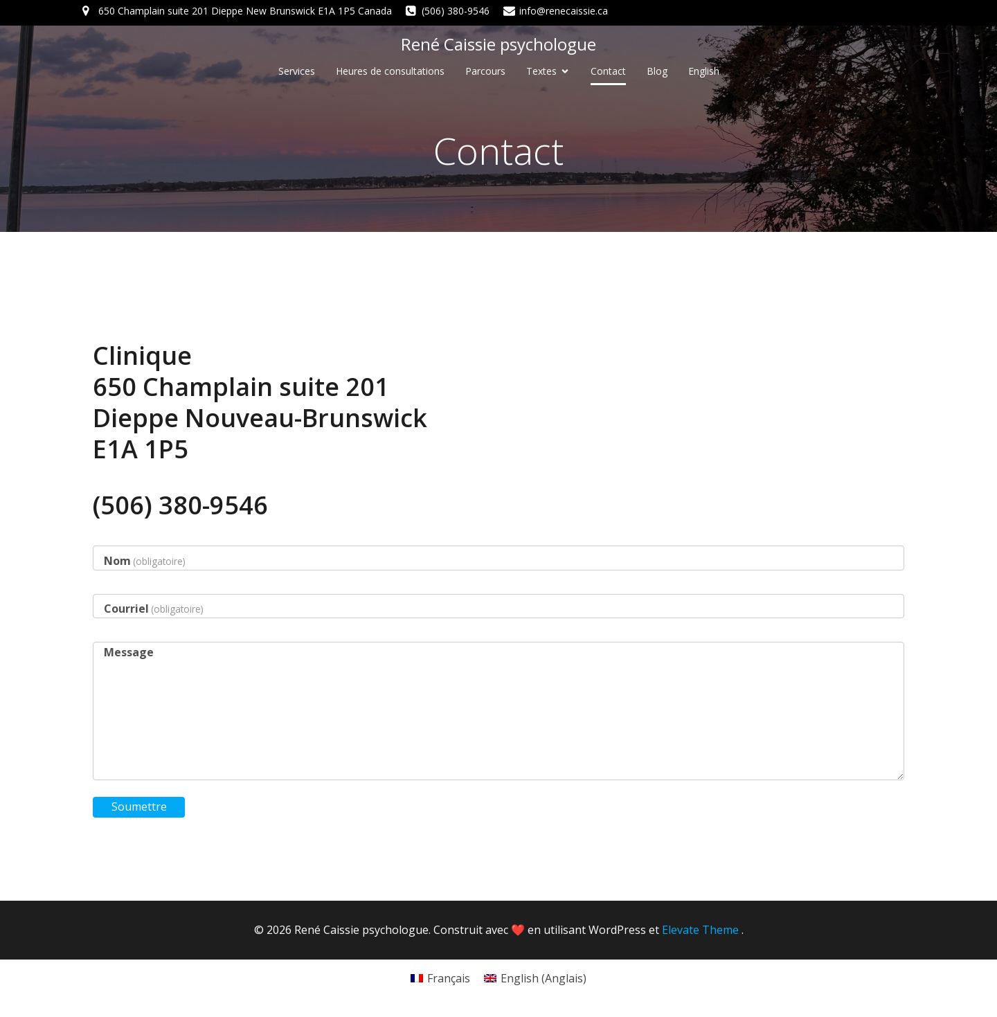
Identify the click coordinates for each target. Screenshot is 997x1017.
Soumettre (139, 806)
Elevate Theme (700, 929)
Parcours (485, 71)
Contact (608, 71)
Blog (657, 71)
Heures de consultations (390, 71)
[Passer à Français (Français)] (440, 978)
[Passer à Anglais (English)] (535, 978)
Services (296, 71)
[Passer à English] (703, 71)
